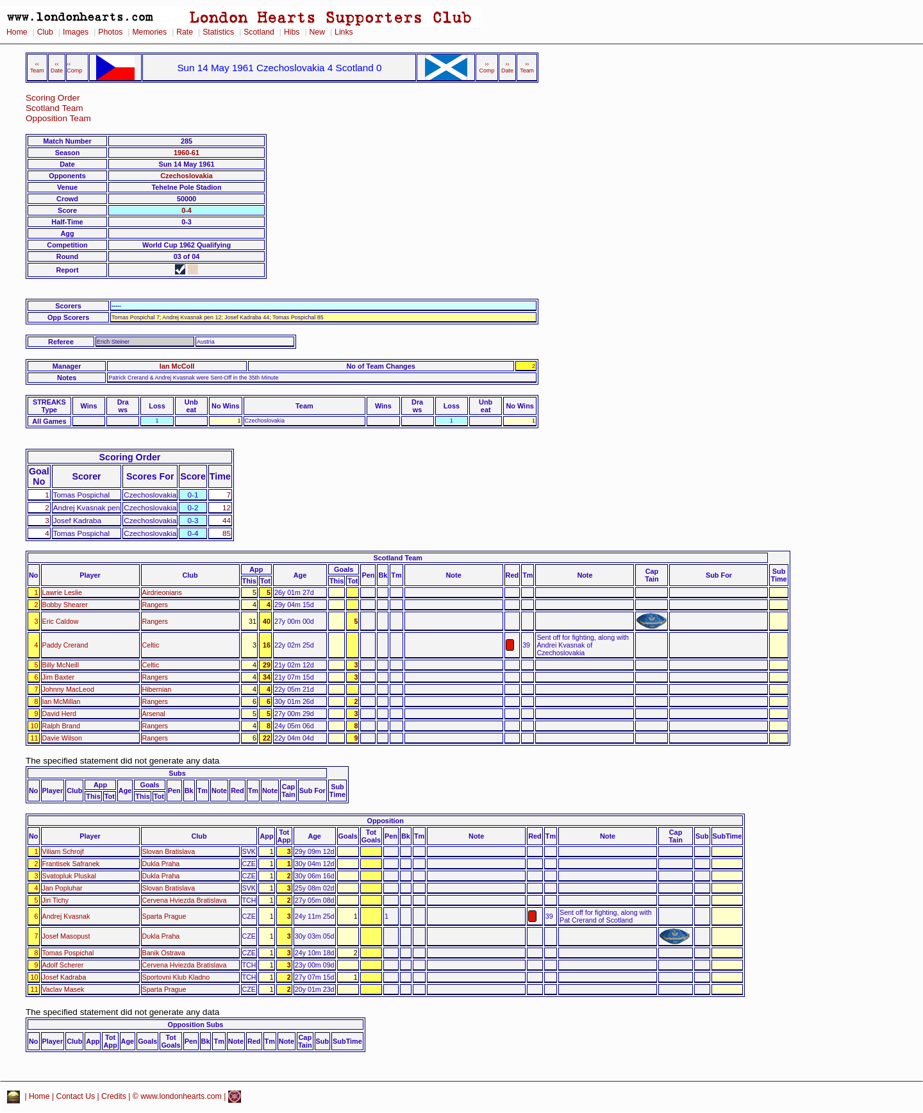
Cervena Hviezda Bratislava (184, 900)
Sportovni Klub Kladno (176, 977)
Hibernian (157, 689)
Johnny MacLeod (68, 689)
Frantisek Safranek (71, 863)
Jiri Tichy (55, 900)
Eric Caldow (60, 621)
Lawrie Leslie (62, 592)
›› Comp (487, 67)
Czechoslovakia (186, 176)
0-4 (186, 210)
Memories (149, 32)
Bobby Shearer (65, 604)
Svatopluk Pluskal (69, 876)
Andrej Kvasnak (66, 916)
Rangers (155, 604)
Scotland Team (54, 108)
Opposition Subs (195, 1024)
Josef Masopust (66, 936)
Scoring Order (53, 98)
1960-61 (186, 152)
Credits (113, 1096)
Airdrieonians (162, 592)
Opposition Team (58, 118)
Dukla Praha (161, 863)
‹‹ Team (37, 67)
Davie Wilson (62, 738)
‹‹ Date (57, 67)
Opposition (385, 820)
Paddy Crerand (65, 645)
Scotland (259, 32)
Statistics (218, 32)
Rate (184, 32)
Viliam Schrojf (63, 851)
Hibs (291, 32)
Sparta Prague (164, 916)
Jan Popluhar (62, 888)
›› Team (527, 67)
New (317, 32)
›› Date (507, 67)
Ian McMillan (61, 701)
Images (75, 32)
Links (344, 32)
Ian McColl (177, 366)
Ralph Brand (61, 726)
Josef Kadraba (64, 977)
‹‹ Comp (74, 67)
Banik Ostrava (163, 953)
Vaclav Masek (63, 989)
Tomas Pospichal (68, 953)
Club (45, 32)
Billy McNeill (60, 665)
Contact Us (76, 1096)
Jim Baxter (58, 677)
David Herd (59, 713)
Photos (110, 32)
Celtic (151, 645)
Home (17, 32)
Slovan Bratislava (168, 851)
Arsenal (153, 713)
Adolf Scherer (63, 965)
